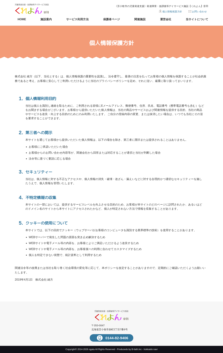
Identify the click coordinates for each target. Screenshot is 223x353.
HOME (22, 19)
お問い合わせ (199, 11)
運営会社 (165, 19)
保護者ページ (111, 19)
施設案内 (46, 19)
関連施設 (139, 19)
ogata (92, 349)
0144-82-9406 (116, 338)
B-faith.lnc (137, 349)
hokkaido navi (151, 349)
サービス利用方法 (77, 19)
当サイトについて (197, 19)
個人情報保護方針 (172, 11)
